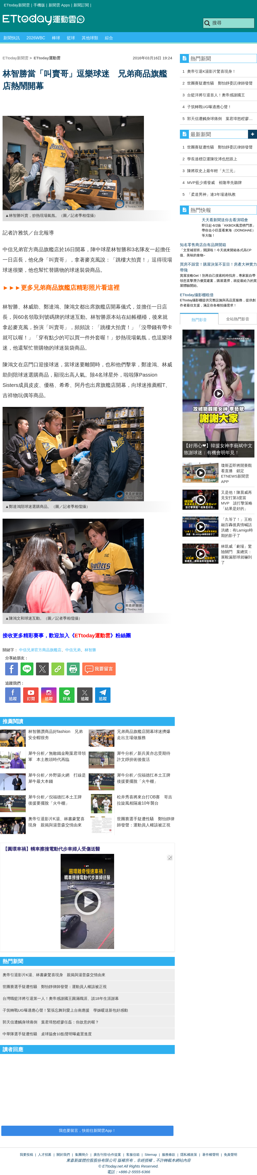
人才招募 (44, 1155)
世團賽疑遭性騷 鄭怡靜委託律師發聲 (220, 83)
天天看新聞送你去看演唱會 (203, 220)
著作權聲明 (210, 1155)
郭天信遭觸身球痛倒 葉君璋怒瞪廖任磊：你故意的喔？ (51, 1022)
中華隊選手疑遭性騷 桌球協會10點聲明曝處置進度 (47, 1034)
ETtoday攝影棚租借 (197, 289)
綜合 (109, 38)
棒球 (56, 38)
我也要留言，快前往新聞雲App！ (87, 1130)
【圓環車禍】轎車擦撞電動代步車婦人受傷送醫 (51, 849)
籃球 (71, 38)
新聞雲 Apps (59, 5)
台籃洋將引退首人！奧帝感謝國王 (216, 95)
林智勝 (90, 650)
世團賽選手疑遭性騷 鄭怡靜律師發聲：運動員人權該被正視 (55, 986)
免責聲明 (230, 1155)
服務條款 (168, 1155)
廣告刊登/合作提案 (107, 1155)
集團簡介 (81, 1155)
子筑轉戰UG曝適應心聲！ (209, 107)
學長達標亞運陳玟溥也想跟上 (212, 159)
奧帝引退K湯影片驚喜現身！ (211, 71)
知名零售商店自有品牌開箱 (203, 239)
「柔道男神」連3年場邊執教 (211, 194)
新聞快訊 (11, 38)
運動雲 (48, 20)
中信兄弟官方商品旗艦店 (40, 650)
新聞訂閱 (81, 5)
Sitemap (151, 1155)
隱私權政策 (188, 1155)
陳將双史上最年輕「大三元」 (212, 171)
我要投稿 (26, 1155)
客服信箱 (133, 1155)
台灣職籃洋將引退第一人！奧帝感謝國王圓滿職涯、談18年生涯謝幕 (61, 998)
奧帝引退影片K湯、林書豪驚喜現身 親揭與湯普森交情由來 (54, 975)
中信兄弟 (73, 650)
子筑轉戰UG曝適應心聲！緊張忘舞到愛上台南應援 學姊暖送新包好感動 (65, 1010)
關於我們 (63, 1155)
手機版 (39, 5)
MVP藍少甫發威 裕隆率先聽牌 (214, 182)
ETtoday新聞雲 (17, 5)
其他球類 (90, 38)
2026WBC (35, 38)
